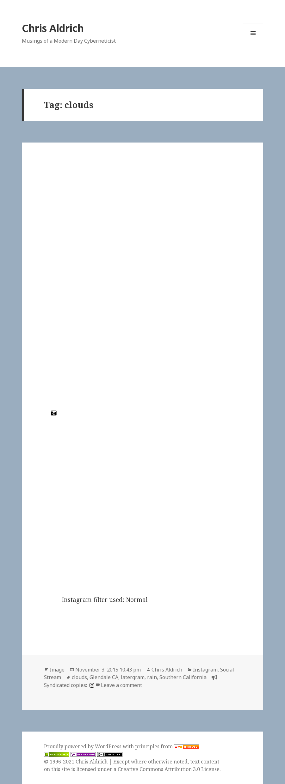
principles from (167, 746)
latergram (133, 677)
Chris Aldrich (53, 28)
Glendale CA (104, 677)
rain (152, 677)
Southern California (183, 677)
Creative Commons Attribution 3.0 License (169, 769)
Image (57, 669)
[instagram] (91, 685)
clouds (79, 677)
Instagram (205, 669)
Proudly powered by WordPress (83, 746)
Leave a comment (121, 685)
